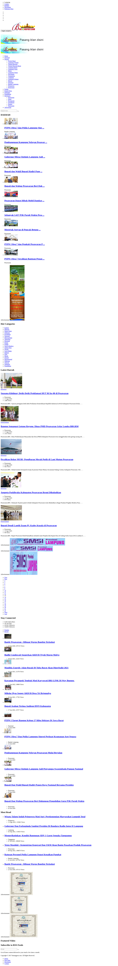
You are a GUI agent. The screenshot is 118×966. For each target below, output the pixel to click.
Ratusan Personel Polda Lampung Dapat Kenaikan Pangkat (32, 854)
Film (5, 354)
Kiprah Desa (8, 91)
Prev (5, 579)
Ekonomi (7, 341)
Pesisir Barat (12, 61)
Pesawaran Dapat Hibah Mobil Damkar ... (24, 200)
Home (6, 56)
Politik (6, 89)
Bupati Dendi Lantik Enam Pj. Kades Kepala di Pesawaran (29, 525)
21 (5, 609)
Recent (6, 631)
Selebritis (7, 364)
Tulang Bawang (12, 64)
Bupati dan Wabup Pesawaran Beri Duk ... (24, 186)
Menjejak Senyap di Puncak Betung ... (22, 229)
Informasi (7, 96)
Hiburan (6, 329)
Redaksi (6, 5)
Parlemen (7, 92)
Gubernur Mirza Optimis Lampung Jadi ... (24, 157)
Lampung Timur (13, 72)
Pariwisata (11, 97)
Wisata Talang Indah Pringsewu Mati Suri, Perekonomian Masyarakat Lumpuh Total (44, 816)
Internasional (8, 359)
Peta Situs (7, 960)
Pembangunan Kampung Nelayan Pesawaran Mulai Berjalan (33, 752)
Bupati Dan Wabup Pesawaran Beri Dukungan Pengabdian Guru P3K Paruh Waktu (44, 801)
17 (5, 602)
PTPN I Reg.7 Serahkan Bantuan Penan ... (24, 259)
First (5, 577)
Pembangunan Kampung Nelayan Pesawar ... (25, 142)
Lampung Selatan (13, 79)
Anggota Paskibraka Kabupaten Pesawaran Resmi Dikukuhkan (31, 492)
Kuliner (6, 328)
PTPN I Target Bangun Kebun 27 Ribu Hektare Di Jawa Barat (34, 720)
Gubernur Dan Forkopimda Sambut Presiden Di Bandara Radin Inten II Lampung (43, 826)
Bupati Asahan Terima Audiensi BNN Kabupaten (27, 706)
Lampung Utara (12, 69)
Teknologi (7, 339)
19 (5, 605)
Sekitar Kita (8, 348)
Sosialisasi (11, 102)
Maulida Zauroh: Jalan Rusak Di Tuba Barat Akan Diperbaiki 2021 (36, 667)
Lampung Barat (12, 67)
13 (5, 596)
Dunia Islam (8, 331)
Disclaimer (7, 7)
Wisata (6, 349)
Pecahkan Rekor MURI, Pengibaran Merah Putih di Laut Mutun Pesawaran (37, 459)
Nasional (7, 57)
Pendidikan (7, 94)
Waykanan (11, 74)
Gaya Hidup (8, 351)
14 (5, 597)
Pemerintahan (5, 422)
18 (5, 604)
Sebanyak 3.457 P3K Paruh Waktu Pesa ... (24, 215)
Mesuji (10, 81)
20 (5, 607)
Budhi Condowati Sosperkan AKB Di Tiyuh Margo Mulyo (31, 655)
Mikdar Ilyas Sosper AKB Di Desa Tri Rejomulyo (27, 693)
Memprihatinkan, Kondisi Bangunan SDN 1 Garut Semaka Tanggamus (38, 835)
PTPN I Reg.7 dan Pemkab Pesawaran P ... (24, 244)
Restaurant (11, 101)
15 (5, 599)
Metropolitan (8, 338)
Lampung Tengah (13, 62)
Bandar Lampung (13, 84)
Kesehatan (7, 334)
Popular (6, 630)
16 (5, 601)
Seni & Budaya (8, 346)
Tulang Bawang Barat (14, 66)
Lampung (11, 77)
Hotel (9, 99)
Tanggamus (11, 76)
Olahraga (7, 333)
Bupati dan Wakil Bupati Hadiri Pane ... (23, 171)
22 (5, 610)
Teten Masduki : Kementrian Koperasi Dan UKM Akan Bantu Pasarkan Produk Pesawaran (47, 845)
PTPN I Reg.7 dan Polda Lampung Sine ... (24, 128)
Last (5, 614)
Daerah (6, 59)
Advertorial (7, 107)
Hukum (6, 353)
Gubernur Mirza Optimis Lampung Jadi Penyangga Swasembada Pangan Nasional (43, 769)
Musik (6, 356)
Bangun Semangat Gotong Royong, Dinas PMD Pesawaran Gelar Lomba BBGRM (40, 426)
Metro (10, 71)
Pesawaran (11, 87)
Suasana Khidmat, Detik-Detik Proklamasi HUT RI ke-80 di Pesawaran (34, 393)
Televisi (6, 362)
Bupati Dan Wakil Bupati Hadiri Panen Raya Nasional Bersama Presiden (39, 785)
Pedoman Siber (8, 9)
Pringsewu (11, 86)
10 (5, 591)
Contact (6, 4)
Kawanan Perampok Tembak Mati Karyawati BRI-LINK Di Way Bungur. (39, 680)
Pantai (6, 343)
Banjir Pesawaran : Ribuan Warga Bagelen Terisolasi (29, 642)
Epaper (10, 104)
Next (5, 612)
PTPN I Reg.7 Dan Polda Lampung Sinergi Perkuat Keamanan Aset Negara (40, 736)
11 (5, 592)
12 (5, 594)
